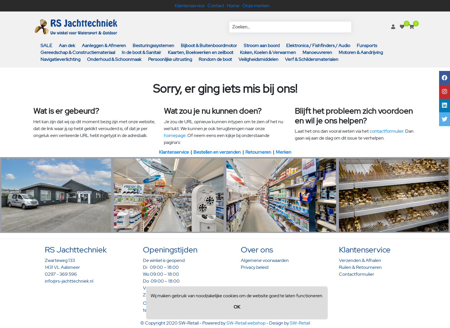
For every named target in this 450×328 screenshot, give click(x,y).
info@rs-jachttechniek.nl (69, 281)
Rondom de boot (215, 59)
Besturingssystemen (153, 46)
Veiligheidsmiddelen (258, 59)
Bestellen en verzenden (217, 152)
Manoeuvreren (317, 52)
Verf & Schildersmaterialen (311, 59)
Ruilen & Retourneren (360, 267)
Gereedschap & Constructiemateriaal (77, 52)
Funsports (367, 46)
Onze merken (255, 6)
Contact (215, 6)
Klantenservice (190, 6)
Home (233, 6)
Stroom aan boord (262, 46)
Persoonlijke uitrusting (170, 59)
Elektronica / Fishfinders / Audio (318, 46)
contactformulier (387, 131)
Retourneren (258, 152)
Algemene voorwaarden (265, 260)
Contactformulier (356, 274)
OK (237, 307)
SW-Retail (300, 323)
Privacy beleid (254, 267)
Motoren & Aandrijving (361, 52)
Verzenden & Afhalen (360, 260)
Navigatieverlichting (60, 59)
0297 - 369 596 (61, 274)
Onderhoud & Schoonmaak (114, 59)
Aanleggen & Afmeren (104, 46)
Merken (283, 152)
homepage (175, 135)
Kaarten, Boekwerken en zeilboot (200, 52)
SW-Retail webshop (245, 323)
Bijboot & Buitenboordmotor (209, 46)
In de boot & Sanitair (141, 52)
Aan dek (67, 46)
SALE (46, 46)
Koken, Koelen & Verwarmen (268, 52)
